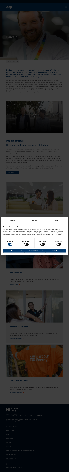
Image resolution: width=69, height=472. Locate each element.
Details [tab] (34, 220)
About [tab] (56, 220)
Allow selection (33, 251)
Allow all (54, 251)
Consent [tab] (12, 220)
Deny (12, 251)
